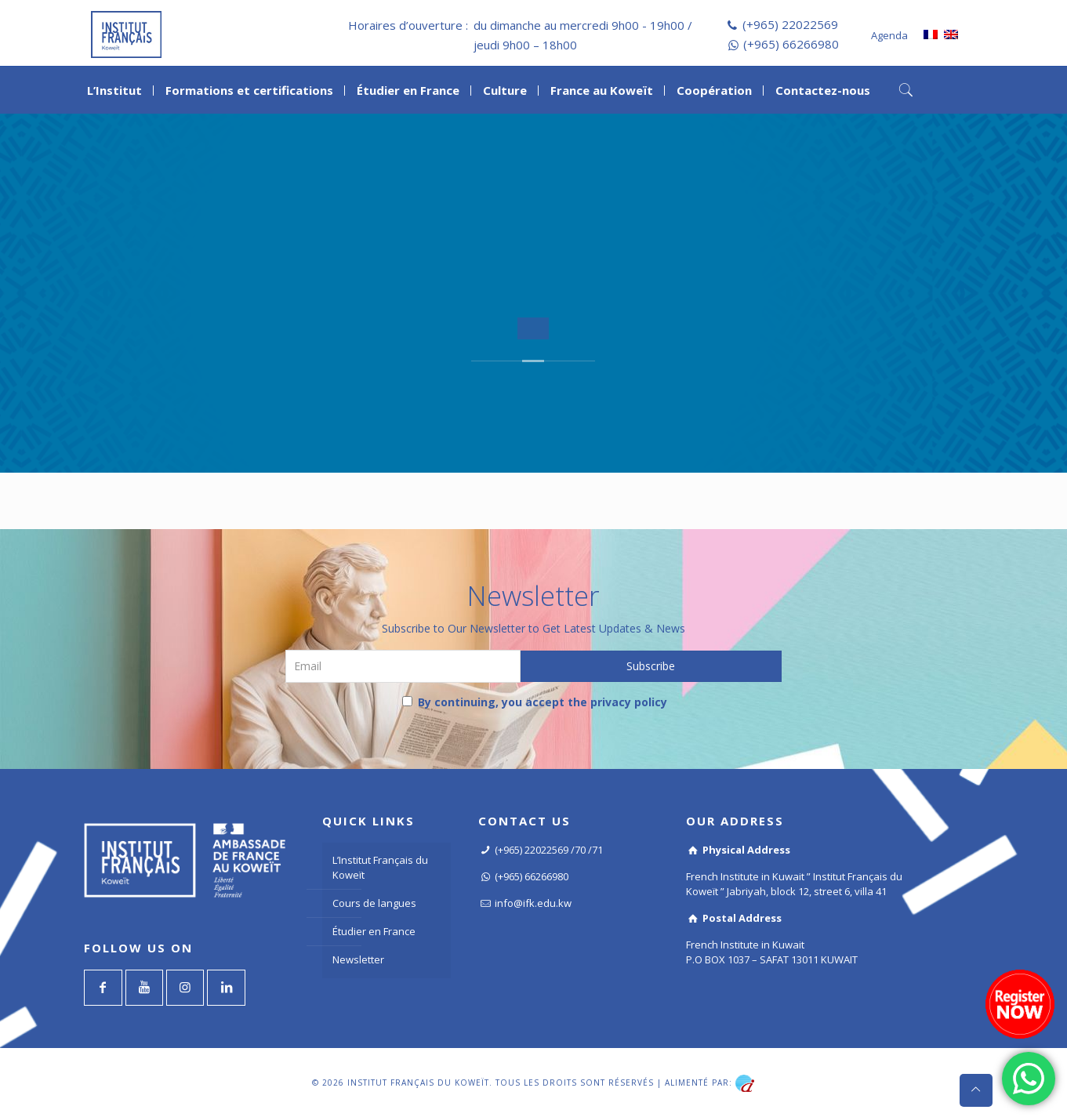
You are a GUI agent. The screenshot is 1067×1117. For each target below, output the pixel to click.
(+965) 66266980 (791, 44)
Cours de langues (374, 903)
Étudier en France (374, 931)
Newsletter (358, 959)
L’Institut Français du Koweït (380, 867)
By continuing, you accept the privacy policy (534, 701)
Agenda (889, 35)
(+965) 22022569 (790, 24)
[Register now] (1019, 1004)
